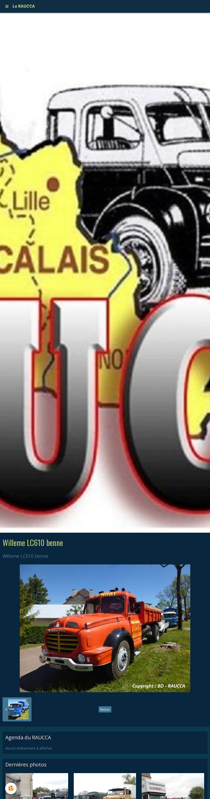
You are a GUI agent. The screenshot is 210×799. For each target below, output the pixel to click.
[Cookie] (11, 788)
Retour (105, 709)
